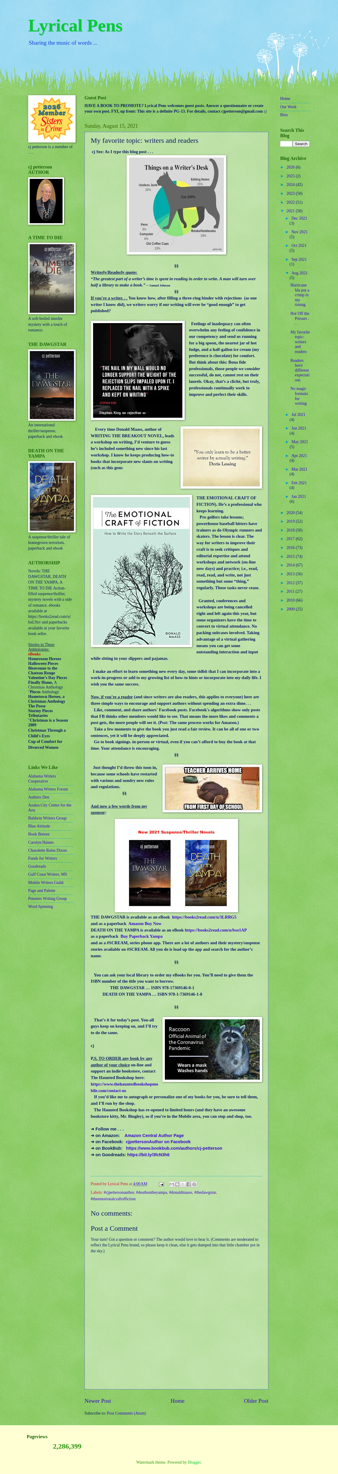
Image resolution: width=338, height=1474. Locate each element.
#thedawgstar (205, 1192)
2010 (291, 600)
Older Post (256, 1401)
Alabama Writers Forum (48, 789)
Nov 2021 (299, 232)
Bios (284, 115)
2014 (291, 565)
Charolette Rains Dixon (47, 850)
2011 (291, 591)
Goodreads (37, 866)
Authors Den (38, 797)
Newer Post (97, 1401)
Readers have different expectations (300, 370)
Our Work (288, 107)
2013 (291, 574)
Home (177, 1401)
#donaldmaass (180, 1192)
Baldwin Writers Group (47, 818)
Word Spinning (40, 906)
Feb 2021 (299, 483)
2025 (291, 176)
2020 (291, 513)
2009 (291, 609)
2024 (291, 184)
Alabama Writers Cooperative (42, 778)
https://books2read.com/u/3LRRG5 (204, 917)
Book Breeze (39, 834)
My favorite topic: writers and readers (300, 342)
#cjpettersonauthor (119, 1192)
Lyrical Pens (75, 25)
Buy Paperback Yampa (142, 936)
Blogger (194, 1462)
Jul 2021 (298, 414)
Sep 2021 (299, 259)
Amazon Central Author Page (154, 1135)
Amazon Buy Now (145, 923)
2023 (291, 193)
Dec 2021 (299, 218)
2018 (291, 530)
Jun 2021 (298, 428)
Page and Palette (41, 890)
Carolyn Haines (41, 842)
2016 (291, 547)
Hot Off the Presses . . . (299, 318)
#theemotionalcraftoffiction (113, 1199)
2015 (291, 556)
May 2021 (299, 442)
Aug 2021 (299, 273)
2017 (291, 539)
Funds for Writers (42, 858)
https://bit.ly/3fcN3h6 (148, 1154)
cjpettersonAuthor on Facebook (158, 1141)
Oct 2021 (299, 245)
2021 (291, 211)
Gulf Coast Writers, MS (47, 874)
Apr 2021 (299, 455)
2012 (291, 583)
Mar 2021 (299, 469)
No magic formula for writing (299, 396)
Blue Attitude (39, 826)
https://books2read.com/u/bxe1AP (216, 930)
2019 (291, 521)
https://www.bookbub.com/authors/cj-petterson (174, 1148)
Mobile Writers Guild (45, 882)
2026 (291, 167)
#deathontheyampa (151, 1192)
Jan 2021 (298, 496)
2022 (291, 202)
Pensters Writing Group (47, 898)
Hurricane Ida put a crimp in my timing (299, 295)
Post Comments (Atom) (126, 1413)
